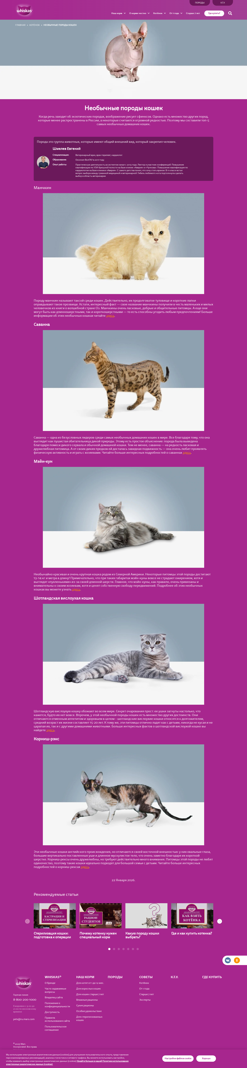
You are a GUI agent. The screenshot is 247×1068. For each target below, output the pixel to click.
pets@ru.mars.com (23, 1019)
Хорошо (206, 1058)
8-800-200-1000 (24, 1000)
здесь (110, 315)
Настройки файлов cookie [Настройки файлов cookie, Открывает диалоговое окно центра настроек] (178, 1058)
